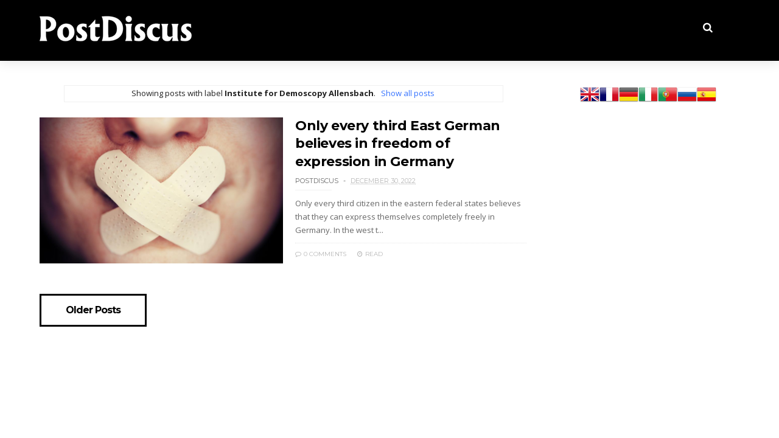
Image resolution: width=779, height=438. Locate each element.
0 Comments (320, 254)
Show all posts (408, 93)
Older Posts (93, 310)
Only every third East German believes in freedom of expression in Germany (397, 143)
